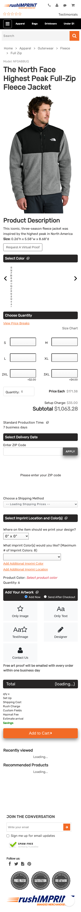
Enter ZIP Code (14, 439)
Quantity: (12, 386)
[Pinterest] (29, 857)
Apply (70, 445)
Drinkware (51, 23)
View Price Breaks (16, 317)
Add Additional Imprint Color (23, 557)
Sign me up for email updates (33, 830)
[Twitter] (16, 857)
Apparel (20, 23)
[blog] (22, 857)
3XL (46, 368)
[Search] (36, 36)
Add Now (33, 590)
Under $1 (69, 23)
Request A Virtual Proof (23, 247)
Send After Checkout (59, 590)
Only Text (61, 604)
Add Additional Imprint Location (25, 563)
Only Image (20, 604)
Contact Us (20, 646)
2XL (5, 368)
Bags (35, 23)
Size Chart (70, 322)
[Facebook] (10, 857)
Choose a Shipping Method (23, 492)
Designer (61, 625)
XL (46, 352)
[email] (35, 821)
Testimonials (68, 14)
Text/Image (20, 625)
